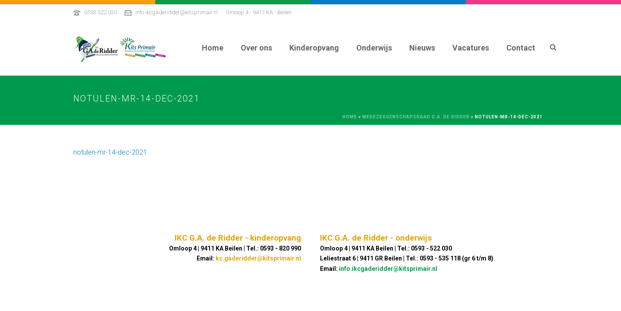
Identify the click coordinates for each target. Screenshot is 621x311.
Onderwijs (374, 47)
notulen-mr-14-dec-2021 (110, 152)
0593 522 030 (100, 12)
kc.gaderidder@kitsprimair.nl (258, 258)
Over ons (256, 47)
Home (212, 47)
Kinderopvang (314, 47)
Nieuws (422, 47)
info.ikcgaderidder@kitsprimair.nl (176, 12)
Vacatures (470, 47)
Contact (520, 47)
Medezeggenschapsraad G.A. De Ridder (416, 116)
